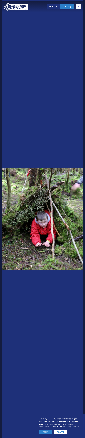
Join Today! (67, 7)
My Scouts (53, 7)
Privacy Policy (58, 427)
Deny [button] (45, 432)
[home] (16, 6)
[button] (78, 6)
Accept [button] (60, 432)
